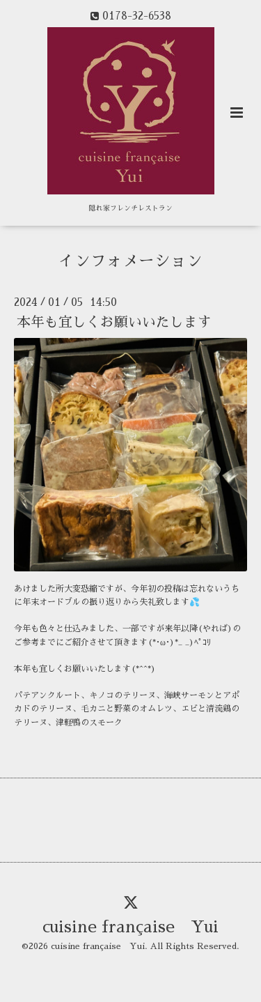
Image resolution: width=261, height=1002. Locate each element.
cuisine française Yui (130, 927)
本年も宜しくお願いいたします (114, 322)
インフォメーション (130, 261)
